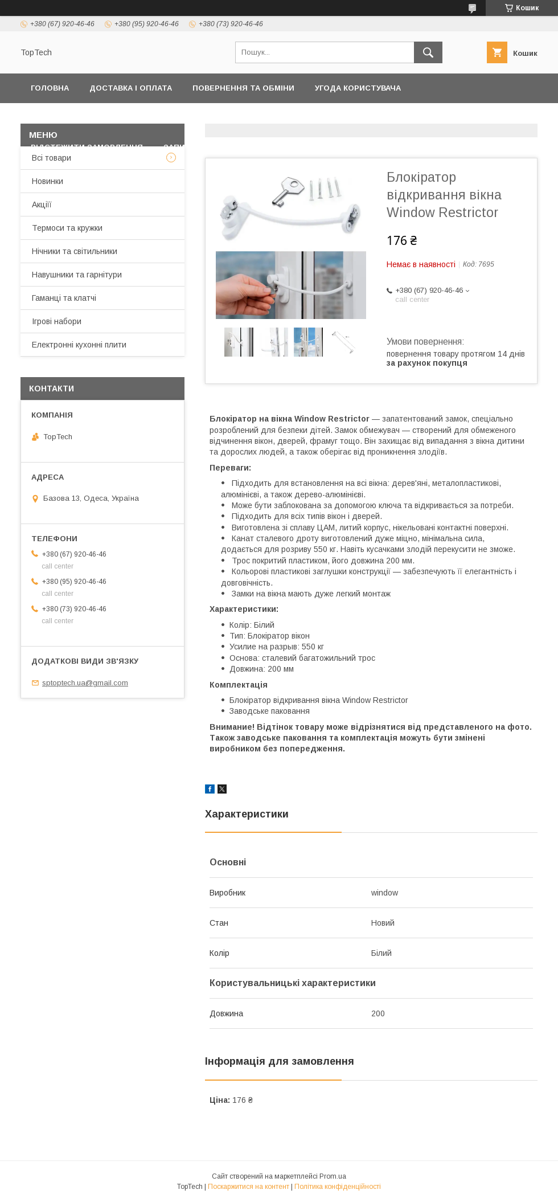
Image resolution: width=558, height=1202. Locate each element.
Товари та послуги (282, 117)
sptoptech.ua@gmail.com (85, 682)
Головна (50, 88)
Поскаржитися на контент (248, 1187)
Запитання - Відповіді (212, 147)
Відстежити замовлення (87, 147)
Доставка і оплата (130, 88)
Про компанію (493, 117)
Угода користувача (358, 88)
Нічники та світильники (74, 251)
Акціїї (42, 204)
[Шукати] (428, 52)
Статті (296, 147)
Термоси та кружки (67, 227)
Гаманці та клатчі (64, 297)
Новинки (47, 181)
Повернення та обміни (243, 88)
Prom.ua (332, 1176)
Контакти (198, 117)
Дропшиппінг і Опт (398, 117)
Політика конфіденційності (93, 117)
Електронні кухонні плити (79, 344)
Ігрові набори (56, 321)
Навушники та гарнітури (77, 274)
